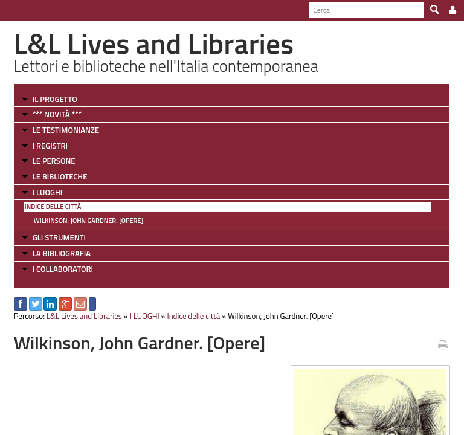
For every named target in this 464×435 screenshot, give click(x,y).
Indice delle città (53, 206)
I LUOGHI (48, 192)
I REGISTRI (50, 146)
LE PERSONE (54, 161)
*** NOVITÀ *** (57, 114)
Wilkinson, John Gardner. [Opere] (89, 220)
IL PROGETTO (55, 99)
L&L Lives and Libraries (84, 316)
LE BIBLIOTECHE (60, 176)
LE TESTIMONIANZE (66, 130)
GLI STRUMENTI (59, 237)
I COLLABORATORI (63, 269)
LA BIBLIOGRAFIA (62, 253)
